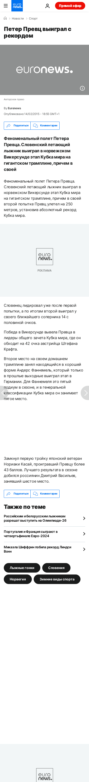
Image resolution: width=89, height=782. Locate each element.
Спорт (33, 18)
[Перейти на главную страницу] (17, 5)
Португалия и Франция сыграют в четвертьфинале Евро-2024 (31, 534)
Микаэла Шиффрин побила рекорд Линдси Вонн (37, 549)
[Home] (5, 18)
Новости (18, 18)
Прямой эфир (70, 6)
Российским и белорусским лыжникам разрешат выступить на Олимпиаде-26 (35, 518)
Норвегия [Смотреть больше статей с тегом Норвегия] (18, 579)
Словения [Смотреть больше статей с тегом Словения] (56, 567)
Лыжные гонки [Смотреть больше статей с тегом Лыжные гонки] (22, 567)
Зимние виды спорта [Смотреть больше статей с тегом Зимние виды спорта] (57, 579)
